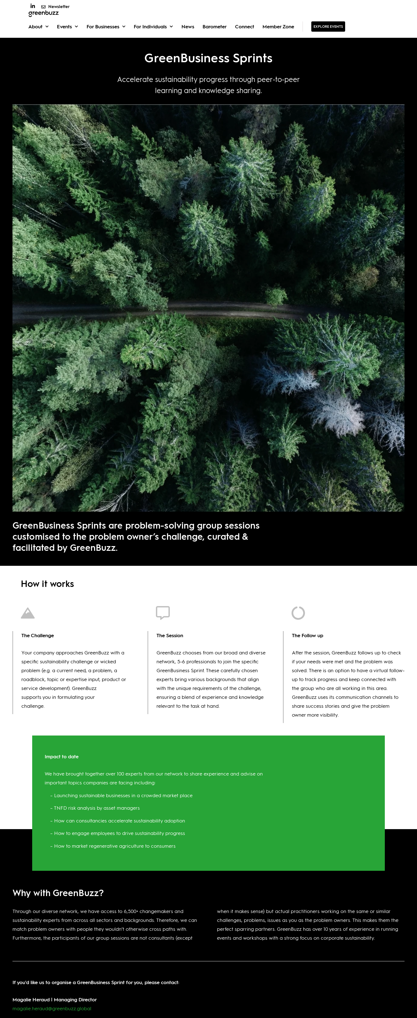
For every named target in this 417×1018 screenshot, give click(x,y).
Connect (244, 39)
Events (67, 39)
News (187, 39)
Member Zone (278, 39)
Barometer (215, 39)
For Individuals (153, 39)
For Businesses (106, 39)
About (38, 39)
